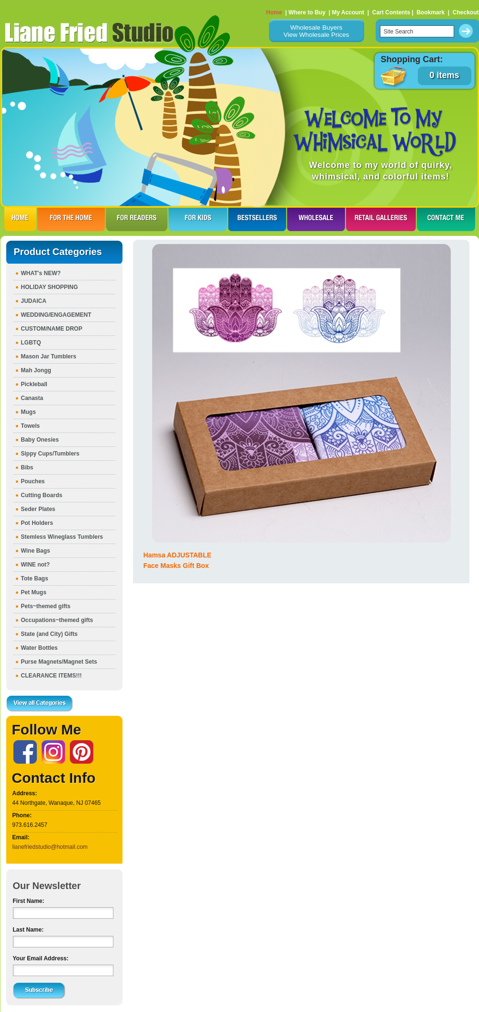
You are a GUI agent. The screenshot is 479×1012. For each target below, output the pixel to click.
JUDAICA (33, 301)
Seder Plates (38, 509)
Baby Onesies (40, 439)
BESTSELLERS (257, 219)
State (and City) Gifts (49, 634)
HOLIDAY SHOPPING (49, 287)
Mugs (28, 412)
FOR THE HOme (71, 219)
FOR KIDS (197, 219)
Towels (30, 426)
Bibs (27, 467)
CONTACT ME (446, 219)
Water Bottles (39, 648)
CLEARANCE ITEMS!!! (51, 675)
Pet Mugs (33, 592)
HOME (20, 219)
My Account (348, 12)
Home (274, 12)
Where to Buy (307, 12)
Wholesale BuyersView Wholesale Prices (316, 31)
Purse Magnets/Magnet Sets (59, 661)
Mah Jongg (36, 370)
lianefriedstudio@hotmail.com (50, 847)
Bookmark (430, 12)
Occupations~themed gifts (57, 620)
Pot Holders (37, 523)
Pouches (33, 481)
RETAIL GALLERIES (381, 219)
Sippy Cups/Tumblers (50, 453)
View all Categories (39, 704)
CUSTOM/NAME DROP (51, 328)
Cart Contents (391, 12)
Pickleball (34, 384)
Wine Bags (35, 550)
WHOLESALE (316, 219)
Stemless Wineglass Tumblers (62, 537)
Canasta (32, 398)
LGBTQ (31, 342)
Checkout (466, 12)
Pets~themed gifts (46, 606)
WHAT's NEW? (41, 273)
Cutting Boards (42, 495)
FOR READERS (136, 219)
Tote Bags (34, 578)
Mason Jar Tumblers (49, 356)
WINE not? (35, 564)
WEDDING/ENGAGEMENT (56, 314)
